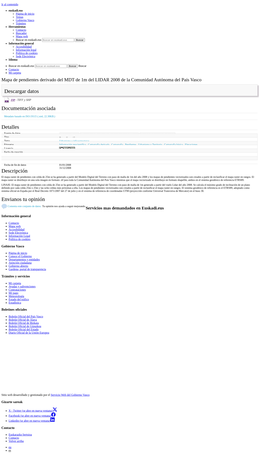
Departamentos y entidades (24, 259)
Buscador (21, 33)
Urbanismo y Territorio (150, 144)
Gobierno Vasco (25, 20)
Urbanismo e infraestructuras (74, 141)
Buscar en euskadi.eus (28, 39)
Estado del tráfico (19, 299)
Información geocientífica (72, 144)
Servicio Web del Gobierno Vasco (70, 394)
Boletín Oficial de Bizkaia (24, 322)
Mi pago (13, 292)
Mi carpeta (15, 72)
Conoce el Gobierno (20, 256)
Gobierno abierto (18, 265)
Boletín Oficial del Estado (24, 329)
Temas (19, 17)
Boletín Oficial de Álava (23, 319)
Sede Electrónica (25, 56)
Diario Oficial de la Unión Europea (29, 332)
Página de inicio (25, 13)
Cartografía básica (173, 144)
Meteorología (16, 296)
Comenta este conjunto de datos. (24, 206)
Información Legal (19, 235)
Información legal (26, 49)
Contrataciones (17, 289)
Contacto (21, 29)
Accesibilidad (24, 46)
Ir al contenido (9, 4)
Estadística (15, 302)
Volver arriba (16, 441)
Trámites (21, 23)
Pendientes (130, 144)
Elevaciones (191, 144)
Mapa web (22, 36)
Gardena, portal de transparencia (27, 269)
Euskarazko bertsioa (20, 434)
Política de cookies (27, 53)
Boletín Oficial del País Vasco (26, 316)
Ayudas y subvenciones (22, 286)
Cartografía (117, 144)
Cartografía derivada (98, 144)
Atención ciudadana (20, 262)
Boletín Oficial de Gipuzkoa (25, 326)
